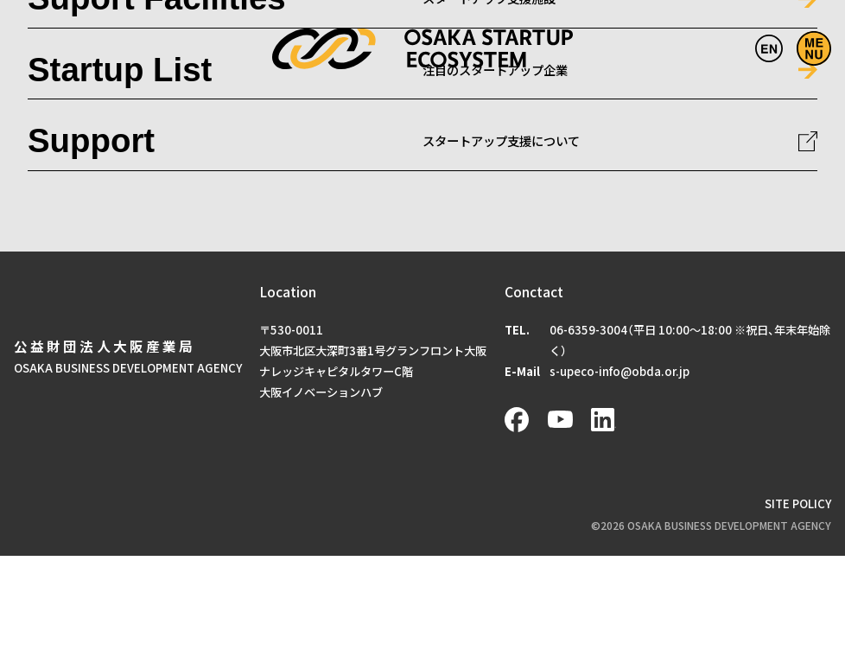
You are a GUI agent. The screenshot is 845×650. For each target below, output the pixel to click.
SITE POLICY (798, 503)
